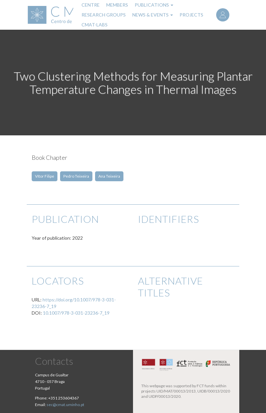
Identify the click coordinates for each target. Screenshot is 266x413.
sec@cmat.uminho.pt (65, 404)
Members (117, 5)
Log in (222, 14)
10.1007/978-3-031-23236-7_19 (76, 313)
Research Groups (104, 14)
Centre (91, 5)
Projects (191, 14)
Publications (154, 5)
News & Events (152, 14)
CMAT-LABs (95, 24)
